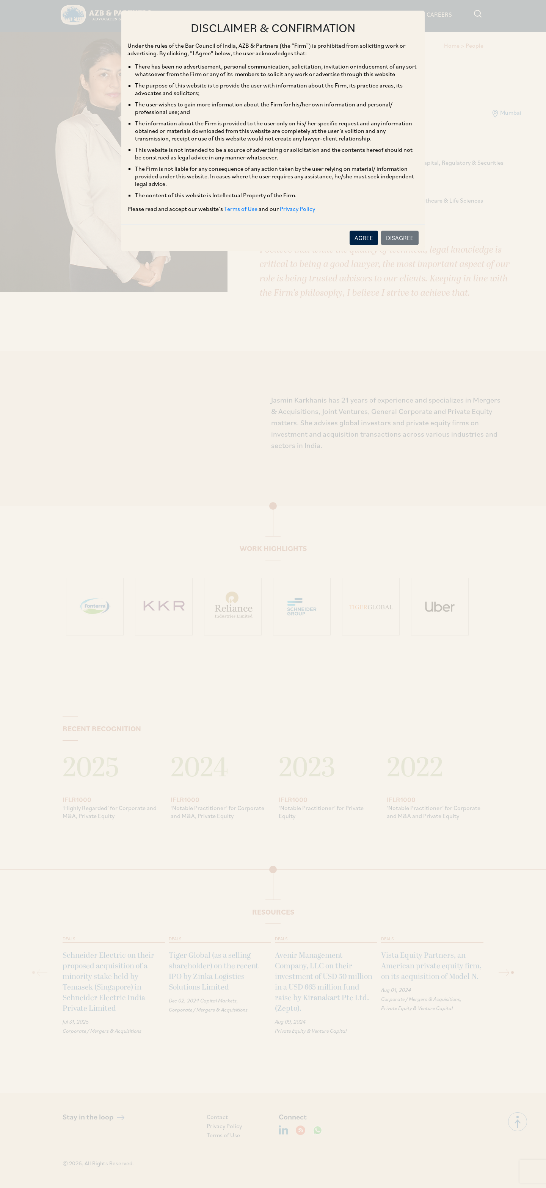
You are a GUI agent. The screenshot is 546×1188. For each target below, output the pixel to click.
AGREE (364, 238)
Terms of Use (240, 208)
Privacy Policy (297, 208)
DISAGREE (400, 238)
